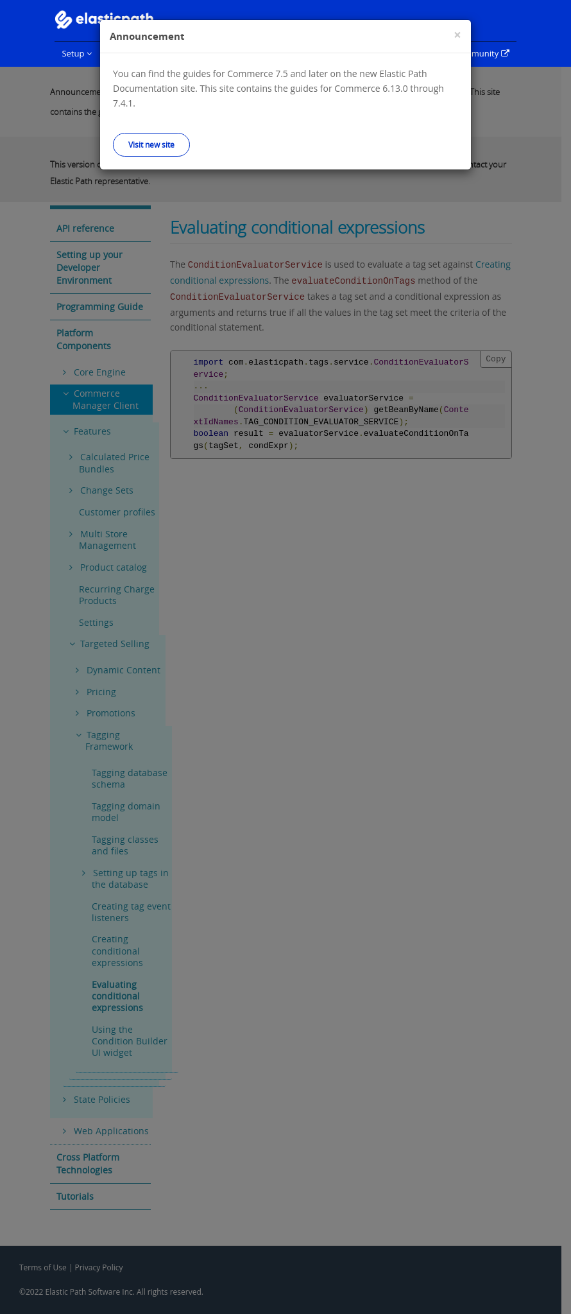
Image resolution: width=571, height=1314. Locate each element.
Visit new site (151, 144)
